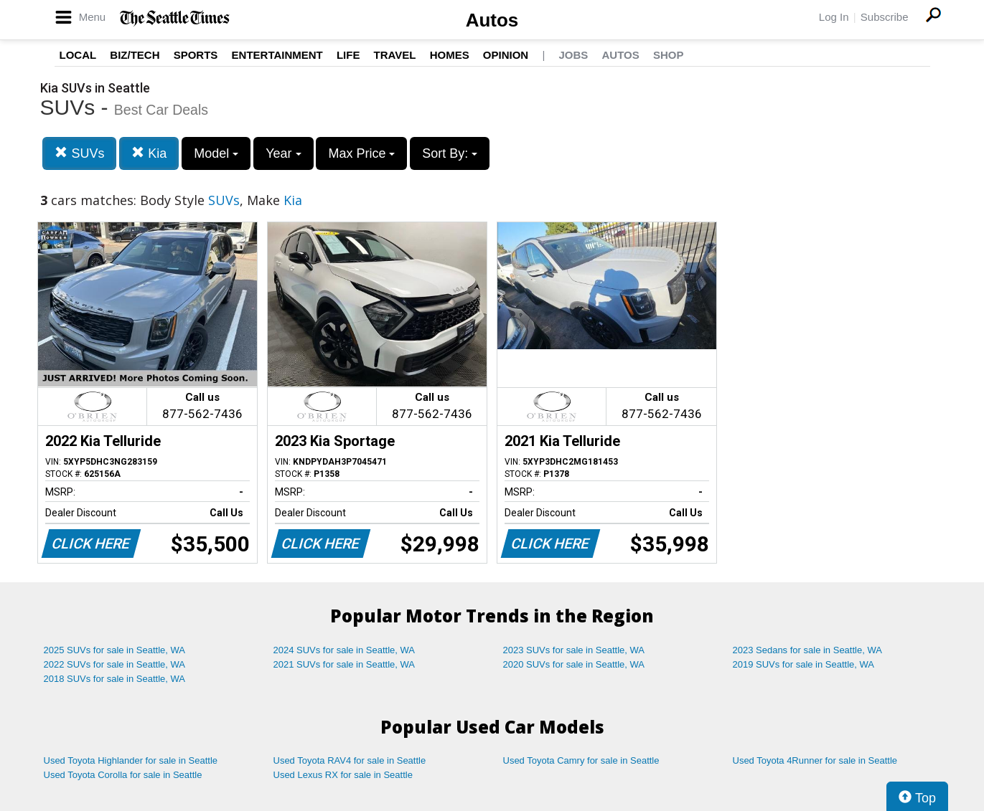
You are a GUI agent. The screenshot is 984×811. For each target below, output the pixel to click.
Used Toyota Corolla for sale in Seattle (123, 774)
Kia (149, 153)
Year (283, 153)
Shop (668, 55)
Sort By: (449, 153)
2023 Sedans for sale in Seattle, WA (807, 650)
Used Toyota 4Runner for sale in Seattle (815, 760)
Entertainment (277, 55)
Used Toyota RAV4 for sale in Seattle (349, 760)
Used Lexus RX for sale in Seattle (343, 774)
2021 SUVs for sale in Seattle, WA (344, 664)
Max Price (361, 153)
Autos (492, 20)
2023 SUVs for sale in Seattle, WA (574, 650)
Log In (834, 17)
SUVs (79, 153)
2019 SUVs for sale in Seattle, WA (804, 664)
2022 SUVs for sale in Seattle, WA (115, 664)
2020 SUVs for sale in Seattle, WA (574, 664)
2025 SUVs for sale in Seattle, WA (115, 650)
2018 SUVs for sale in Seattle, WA (115, 678)
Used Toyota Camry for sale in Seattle (581, 760)
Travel (395, 55)
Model (216, 153)
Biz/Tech (134, 55)
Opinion (505, 55)
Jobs (573, 55)
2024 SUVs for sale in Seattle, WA (344, 650)
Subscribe (885, 17)
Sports (196, 55)
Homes (449, 55)
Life (348, 55)
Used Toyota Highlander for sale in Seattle (131, 760)
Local (78, 55)
